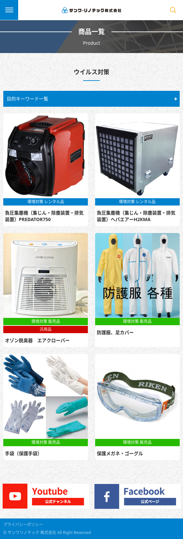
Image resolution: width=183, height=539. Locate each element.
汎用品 (46, 329)
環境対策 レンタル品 (45, 202)
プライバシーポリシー (23, 524)
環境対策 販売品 (45, 321)
